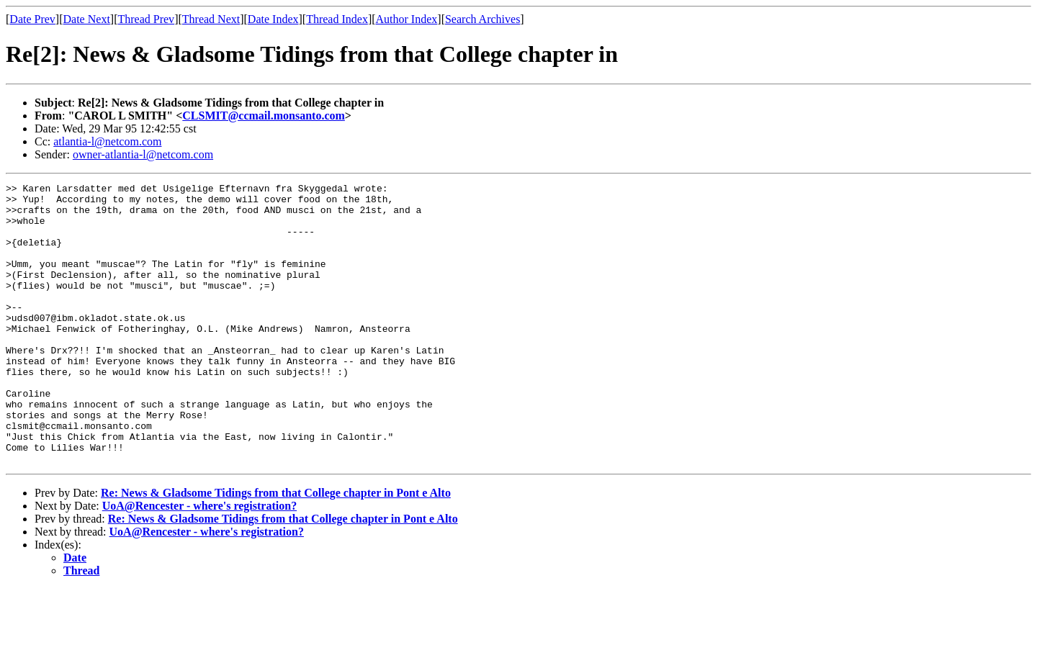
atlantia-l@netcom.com (107, 141)
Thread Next (211, 19)
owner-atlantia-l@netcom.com (143, 154)
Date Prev (32, 19)
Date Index (273, 19)
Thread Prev (145, 19)
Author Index (407, 19)
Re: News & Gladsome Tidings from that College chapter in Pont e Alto (276, 549)
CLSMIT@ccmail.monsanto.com (263, 115)
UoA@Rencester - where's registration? (199, 562)
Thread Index (337, 19)
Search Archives (482, 19)
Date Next (86, 19)
